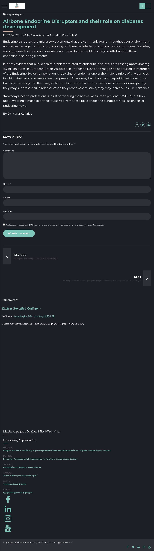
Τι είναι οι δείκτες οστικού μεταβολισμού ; (20, 475)
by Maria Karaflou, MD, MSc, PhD (47, 35)
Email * (6, 197)
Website (7, 211)
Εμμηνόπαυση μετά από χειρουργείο (17, 492)
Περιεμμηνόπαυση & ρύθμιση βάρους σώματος (22, 467)
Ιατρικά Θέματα (15, 14)
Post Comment (21, 233)
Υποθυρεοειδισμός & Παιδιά (14, 484)
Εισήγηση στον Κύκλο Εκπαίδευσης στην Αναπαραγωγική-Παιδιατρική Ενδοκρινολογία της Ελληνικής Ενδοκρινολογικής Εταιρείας (57, 450)
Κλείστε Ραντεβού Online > (21, 308)
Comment (8, 150)
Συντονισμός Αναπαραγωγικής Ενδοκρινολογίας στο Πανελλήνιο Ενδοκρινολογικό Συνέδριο (40, 459)
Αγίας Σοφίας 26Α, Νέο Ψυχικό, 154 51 (34, 316)
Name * (7, 184)
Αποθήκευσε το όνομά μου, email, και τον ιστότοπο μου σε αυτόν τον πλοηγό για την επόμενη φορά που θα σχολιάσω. (55, 224)
